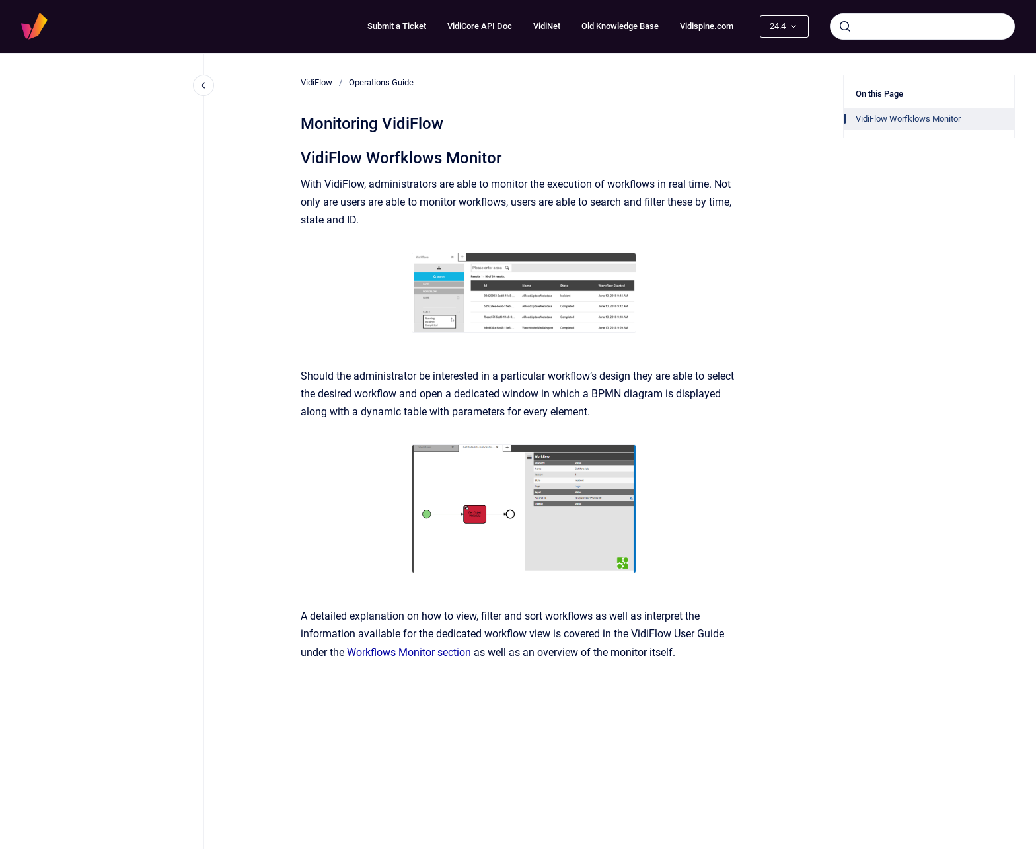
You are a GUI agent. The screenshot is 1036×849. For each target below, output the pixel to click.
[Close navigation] (203, 85)
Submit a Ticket (396, 26)
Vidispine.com (706, 26)
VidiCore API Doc (479, 26)
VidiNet (546, 26)
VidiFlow (316, 82)
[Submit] (845, 26)
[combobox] (922, 26)
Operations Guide (381, 82)
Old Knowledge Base (620, 26)
